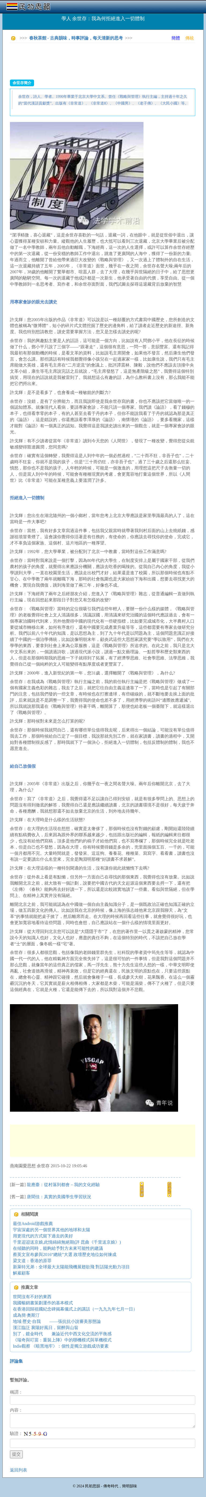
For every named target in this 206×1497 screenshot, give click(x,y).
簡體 (175, 38)
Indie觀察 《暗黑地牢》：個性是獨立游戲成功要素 (61, 1346)
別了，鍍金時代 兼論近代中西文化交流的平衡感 (62, 1333)
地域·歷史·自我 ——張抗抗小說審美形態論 (57, 1321)
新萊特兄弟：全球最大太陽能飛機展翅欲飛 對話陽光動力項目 (71, 1267)
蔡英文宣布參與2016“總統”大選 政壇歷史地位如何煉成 (64, 1254)
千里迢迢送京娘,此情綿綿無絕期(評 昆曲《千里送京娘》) (67, 1242)
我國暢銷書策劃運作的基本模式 (43, 1303)
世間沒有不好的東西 (32, 1296)
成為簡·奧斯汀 (26, 1315)
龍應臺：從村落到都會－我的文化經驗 (63, 1184)
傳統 (189, 38)
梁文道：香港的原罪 (32, 1260)
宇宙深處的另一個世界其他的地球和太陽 (51, 1229)
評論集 (16, 1361)
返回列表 (18, 1470)
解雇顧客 (21, 1273)
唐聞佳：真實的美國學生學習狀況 (59, 1196)
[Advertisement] (107, 59)
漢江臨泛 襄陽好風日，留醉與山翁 (45, 1327)
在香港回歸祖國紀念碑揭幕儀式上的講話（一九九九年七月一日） (75, 1309)
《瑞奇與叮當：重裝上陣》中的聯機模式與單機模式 (62, 1340)
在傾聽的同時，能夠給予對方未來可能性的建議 (58, 1248)
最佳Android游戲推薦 (33, 1223)
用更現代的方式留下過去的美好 (43, 1236)
